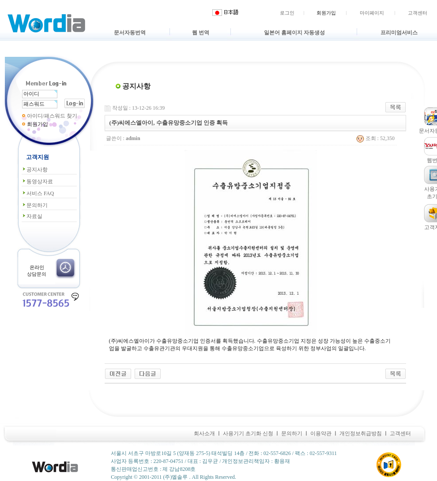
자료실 (32, 216)
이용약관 (321, 433)
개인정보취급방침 (360, 433)
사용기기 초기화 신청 (248, 433)
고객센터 (417, 12)
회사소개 (204, 433)
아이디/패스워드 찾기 (52, 116)
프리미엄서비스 (399, 33)
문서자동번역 (130, 33)
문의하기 (35, 205)
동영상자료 (37, 181)
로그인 (287, 12)
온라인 (37, 267)
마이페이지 (372, 12)
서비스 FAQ (38, 193)
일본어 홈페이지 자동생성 (294, 33)
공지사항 (35, 169)
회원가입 (326, 12)
